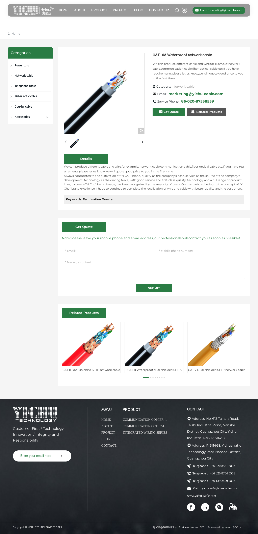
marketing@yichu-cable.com (196, 94)
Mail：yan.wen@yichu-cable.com (214, 488)
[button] (146, 377)
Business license (188, 527)
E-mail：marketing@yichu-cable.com (221, 10)
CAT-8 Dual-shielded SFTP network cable (91, 370)
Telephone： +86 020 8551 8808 (213, 466)
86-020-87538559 (197, 101)
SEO (202, 527)
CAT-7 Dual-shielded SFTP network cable (216, 370)
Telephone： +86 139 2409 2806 (213, 481)
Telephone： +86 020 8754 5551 (213, 473)
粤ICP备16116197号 (165, 527)
